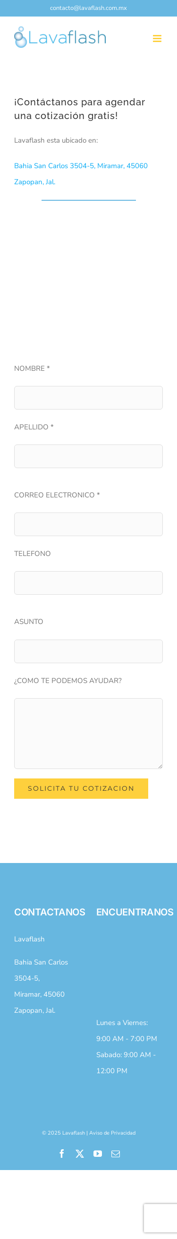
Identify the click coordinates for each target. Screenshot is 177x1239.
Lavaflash (29, 939)
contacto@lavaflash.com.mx (88, 8)
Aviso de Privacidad (112, 1132)
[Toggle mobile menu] (158, 38)
